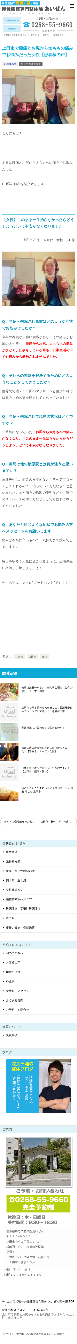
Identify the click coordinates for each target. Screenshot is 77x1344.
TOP (41, 1301)
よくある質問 (14, 1000)
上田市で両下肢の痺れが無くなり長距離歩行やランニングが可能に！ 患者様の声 (47, 709)
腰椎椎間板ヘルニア (19, 899)
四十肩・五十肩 (16, 880)
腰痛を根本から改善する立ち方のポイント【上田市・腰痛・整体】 (46, 769)
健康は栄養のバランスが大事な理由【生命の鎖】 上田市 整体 (47, 689)
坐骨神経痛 (13, 861)
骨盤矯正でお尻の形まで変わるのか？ (43, 727)
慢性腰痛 (11, 852)
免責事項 (11, 1035)
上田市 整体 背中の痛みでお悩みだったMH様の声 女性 (59, 821)
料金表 (10, 981)
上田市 (32, 656)
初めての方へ (14, 953)
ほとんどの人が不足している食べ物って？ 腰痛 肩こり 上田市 (47, 789)
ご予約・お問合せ (17, 1009)
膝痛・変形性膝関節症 (20, 871)
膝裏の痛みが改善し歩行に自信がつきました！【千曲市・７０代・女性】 (46, 749)
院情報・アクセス (17, 991)
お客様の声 (10, 64)
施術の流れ (13, 972)
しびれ (19, 656)
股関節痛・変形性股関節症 (23, 908)
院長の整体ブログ (31, 64)
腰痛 (44, 656)
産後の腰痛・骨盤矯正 (20, 927)
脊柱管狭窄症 (14, 889)
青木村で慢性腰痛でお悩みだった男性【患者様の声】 (21, 821)
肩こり (10, 918)
